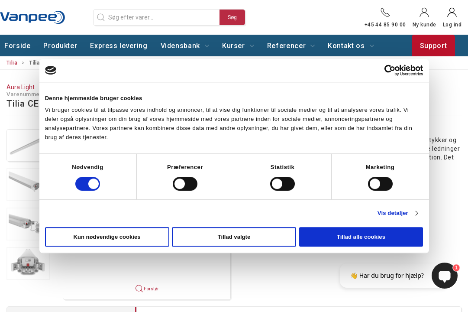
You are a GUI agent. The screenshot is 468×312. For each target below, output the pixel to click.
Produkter (60, 46)
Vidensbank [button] (185, 46)
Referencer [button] (291, 46)
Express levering (118, 46)
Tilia (11, 63)
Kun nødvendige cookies (106, 237)
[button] (28, 145)
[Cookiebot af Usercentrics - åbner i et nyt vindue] (385, 70)
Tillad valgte (234, 237)
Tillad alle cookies (361, 237)
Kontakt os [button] (351, 46)
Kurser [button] (238, 46)
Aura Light (20, 87)
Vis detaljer (393, 213)
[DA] (43, 17)
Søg (232, 17)
